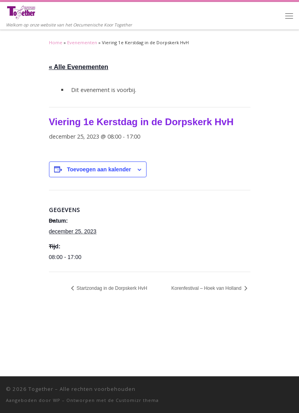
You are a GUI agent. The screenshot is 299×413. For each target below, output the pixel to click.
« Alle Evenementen (79, 67)
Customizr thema (137, 400)
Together (40, 388)
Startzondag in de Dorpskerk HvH (111, 288)
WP (56, 400)
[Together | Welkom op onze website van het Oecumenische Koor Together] (21, 11)
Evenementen (82, 42)
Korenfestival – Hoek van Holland (207, 288)
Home (55, 42)
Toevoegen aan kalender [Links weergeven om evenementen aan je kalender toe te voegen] (99, 169)
